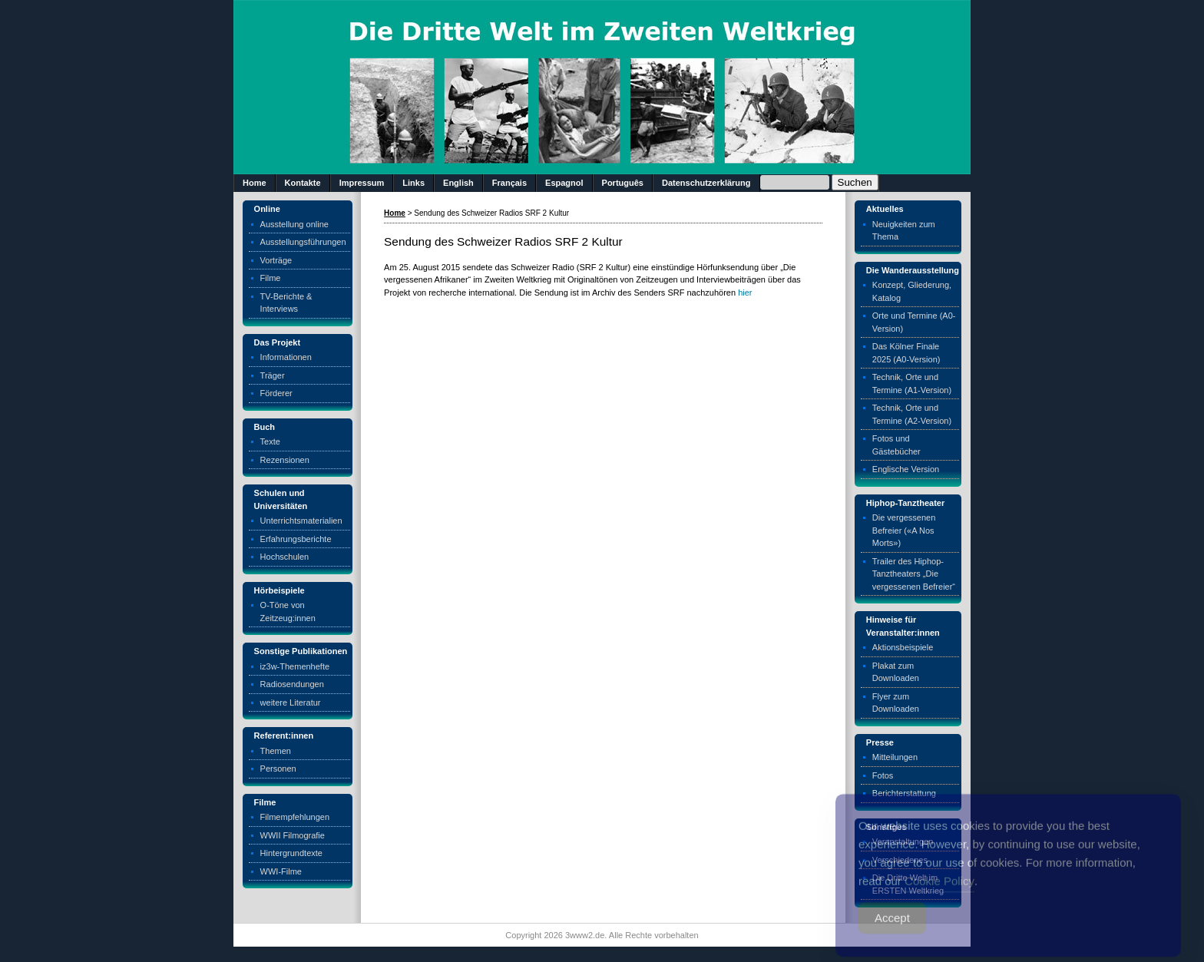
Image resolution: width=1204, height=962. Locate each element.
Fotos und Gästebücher (896, 445)
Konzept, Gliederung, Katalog (911, 291)
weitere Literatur (290, 702)
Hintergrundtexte (291, 853)
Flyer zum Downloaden (895, 703)
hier (745, 292)
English (458, 182)
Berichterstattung (904, 793)
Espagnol (564, 182)
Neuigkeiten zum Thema (903, 231)
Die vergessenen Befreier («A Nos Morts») (904, 530)
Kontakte (303, 182)
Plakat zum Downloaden (895, 672)
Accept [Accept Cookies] (892, 930)
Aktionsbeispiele (903, 647)
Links (413, 182)
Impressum (362, 182)
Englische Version (905, 469)
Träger (272, 375)
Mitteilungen (895, 757)
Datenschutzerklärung (706, 182)
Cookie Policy (939, 894)
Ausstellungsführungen (303, 241)
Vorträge (276, 260)
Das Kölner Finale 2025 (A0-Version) (906, 353)
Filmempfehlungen (295, 817)
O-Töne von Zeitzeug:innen (288, 611)
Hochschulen (284, 556)
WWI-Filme (281, 871)
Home (254, 182)
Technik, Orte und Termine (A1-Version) (911, 383)
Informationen (286, 357)
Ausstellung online (294, 224)
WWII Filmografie (292, 835)
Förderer (276, 393)
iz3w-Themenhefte (295, 666)
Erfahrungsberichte (296, 539)
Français (509, 182)
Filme (270, 278)
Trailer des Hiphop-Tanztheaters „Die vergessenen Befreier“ (913, 574)
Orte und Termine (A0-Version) (914, 322)
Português (622, 182)
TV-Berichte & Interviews (286, 303)
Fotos (883, 775)
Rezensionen (284, 459)
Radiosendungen (292, 684)
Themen (275, 750)
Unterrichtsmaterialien (301, 520)
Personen (278, 768)
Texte (270, 441)
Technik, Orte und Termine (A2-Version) (911, 414)
